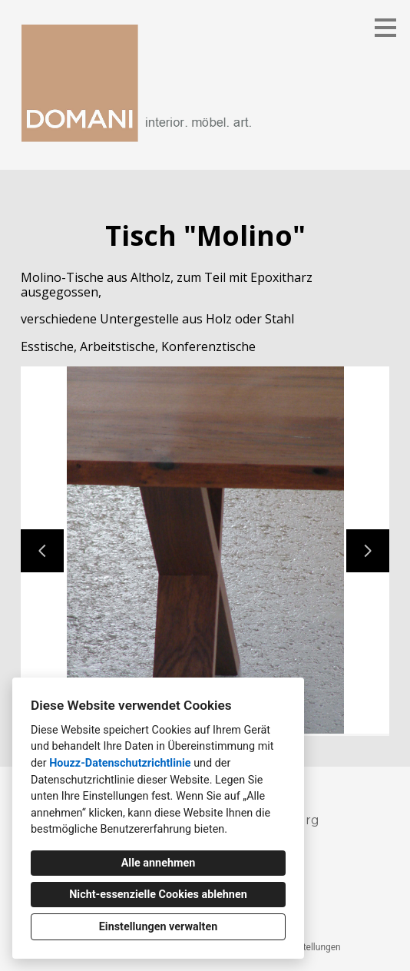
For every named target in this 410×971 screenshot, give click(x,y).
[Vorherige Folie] (42, 550)
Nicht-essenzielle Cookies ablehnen (158, 894)
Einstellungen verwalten (158, 926)
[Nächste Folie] (367, 550)
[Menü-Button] (385, 27)
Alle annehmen (158, 863)
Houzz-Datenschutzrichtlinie (119, 763)
